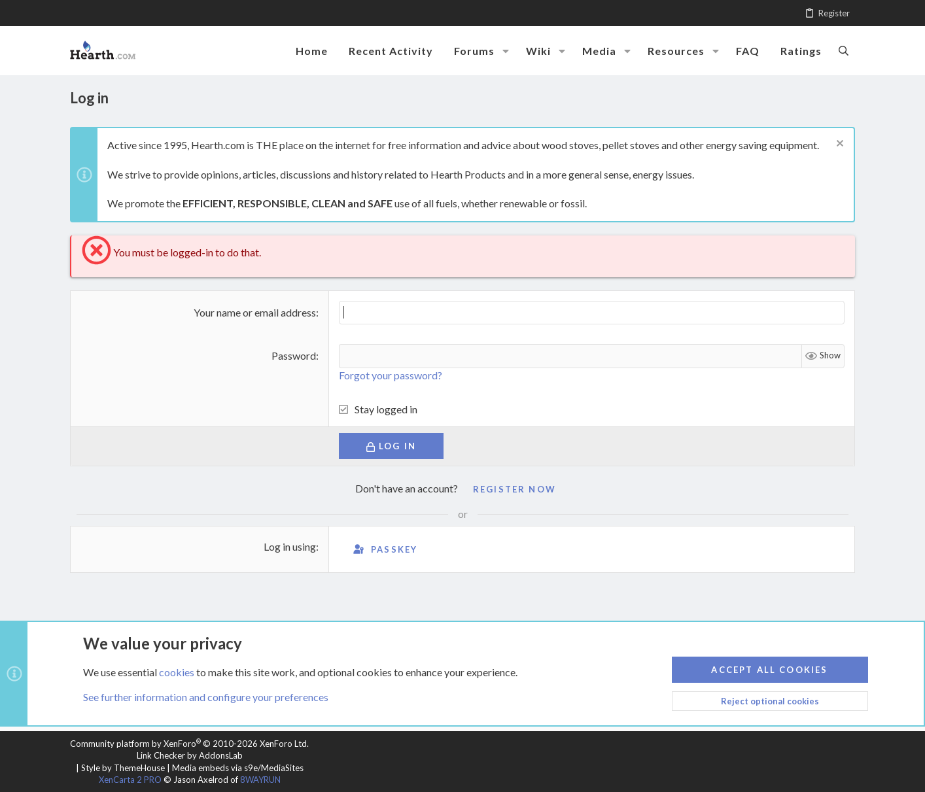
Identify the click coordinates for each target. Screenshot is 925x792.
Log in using (290, 546)
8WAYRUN (260, 779)
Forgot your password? (390, 375)
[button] (505, 51)
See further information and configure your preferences (205, 697)
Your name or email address (255, 312)
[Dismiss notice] (838, 145)
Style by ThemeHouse (123, 768)
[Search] (843, 50)
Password (293, 355)
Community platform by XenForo (189, 743)
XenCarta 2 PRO (130, 779)
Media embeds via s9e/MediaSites (238, 768)
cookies (176, 671)
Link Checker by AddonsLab (190, 755)
